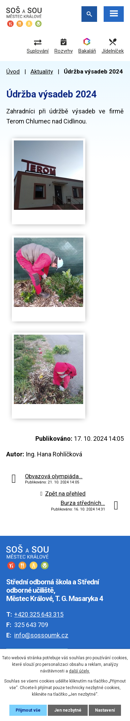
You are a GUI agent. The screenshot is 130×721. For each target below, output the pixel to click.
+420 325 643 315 (38, 614)
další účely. (79, 671)
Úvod (13, 71)
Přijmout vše (28, 710)
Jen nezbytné (67, 710)
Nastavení (105, 710)
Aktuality (42, 71)
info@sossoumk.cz (41, 635)
